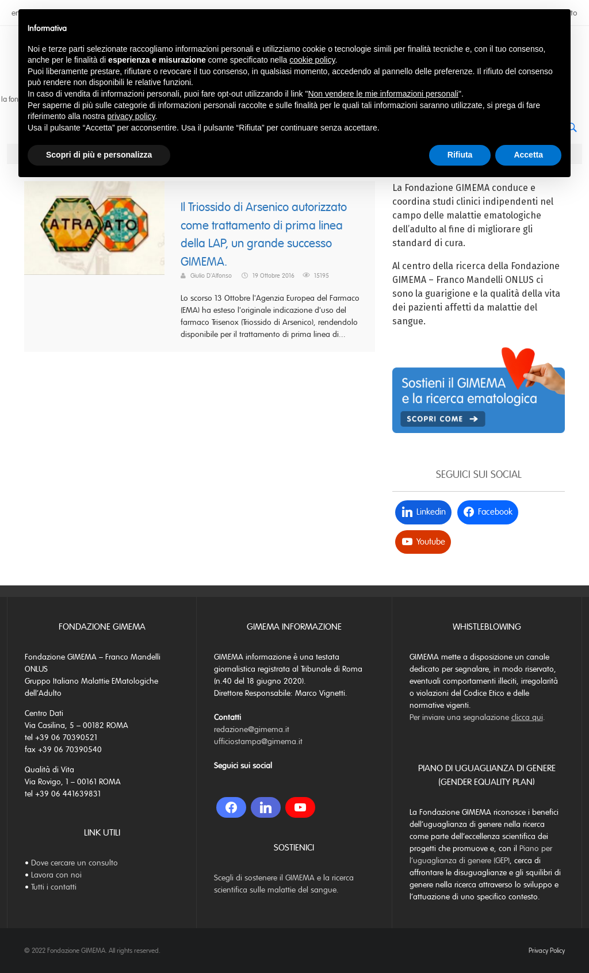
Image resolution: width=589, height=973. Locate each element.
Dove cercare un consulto (74, 863)
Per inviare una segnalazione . (477, 717)
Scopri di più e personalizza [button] (99, 154)
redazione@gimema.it (251, 729)
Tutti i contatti (54, 887)
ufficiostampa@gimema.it (258, 741)
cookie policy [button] (312, 59)
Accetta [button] (528, 154)
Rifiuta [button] (460, 154)
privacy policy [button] (131, 116)
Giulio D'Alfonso (211, 275)
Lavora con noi (56, 875)
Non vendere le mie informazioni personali (383, 93)
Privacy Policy (547, 950)
